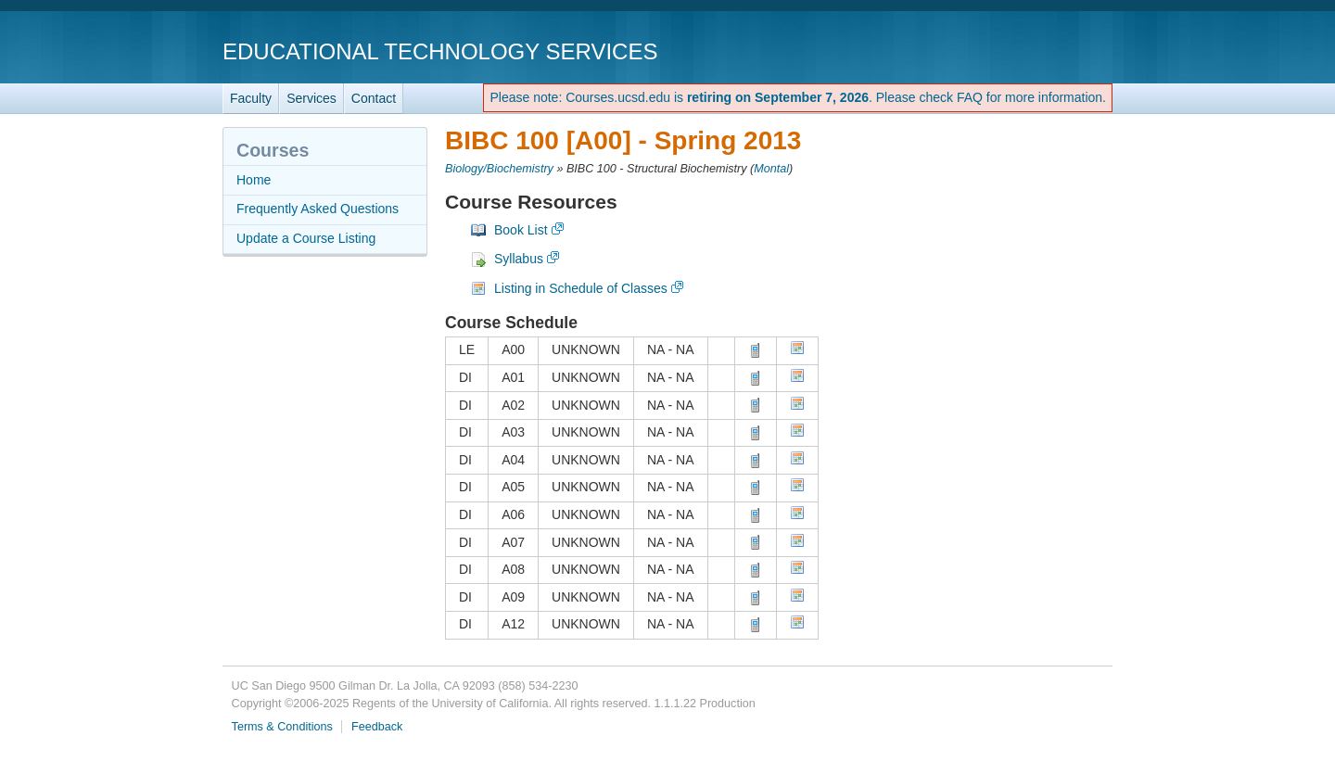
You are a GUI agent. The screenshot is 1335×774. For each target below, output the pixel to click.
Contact (373, 98)
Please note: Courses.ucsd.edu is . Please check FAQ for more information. (798, 97)
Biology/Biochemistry (499, 168)
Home (253, 179)
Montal (771, 168)
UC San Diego (1006, 50)
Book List (521, 229)
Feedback (376, 726)
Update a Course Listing (305, 238)
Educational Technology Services (439, 51)
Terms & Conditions (282, 726)
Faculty (251, 98)
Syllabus (518, 258)
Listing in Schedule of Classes (581, 288)
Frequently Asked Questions (317, 208)
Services (311, 98)
